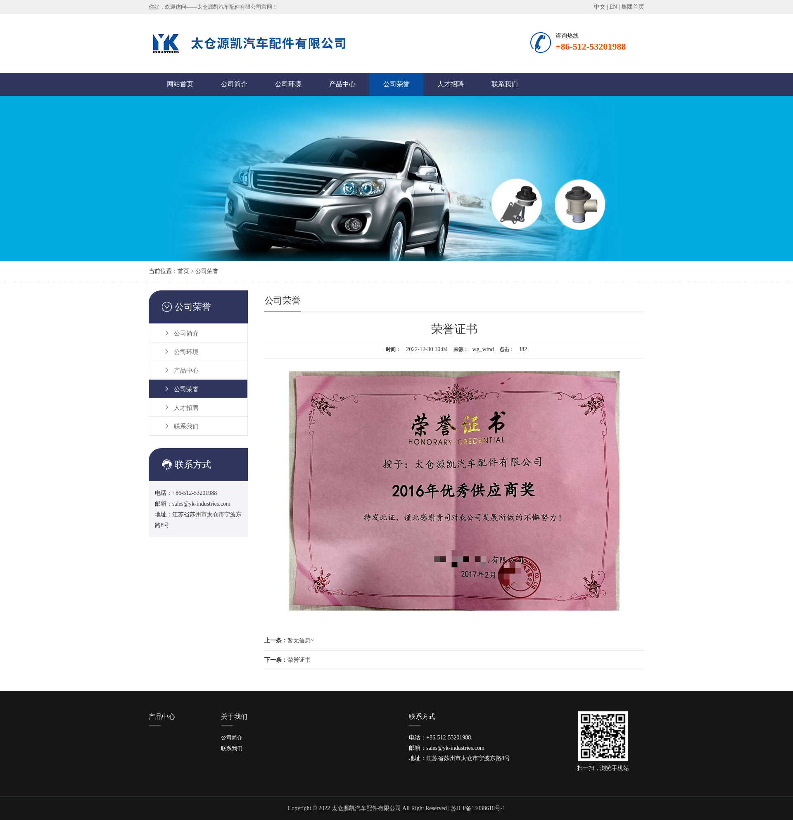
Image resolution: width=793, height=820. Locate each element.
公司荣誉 (396, 84)
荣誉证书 (287, 660)
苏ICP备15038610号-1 (478, 808)
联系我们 (504, 84)
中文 (599, 7)
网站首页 (180, 84)
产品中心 (342, 84)
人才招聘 (450, 84)
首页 (183, 271)
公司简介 (234, 84)
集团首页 (632, 7)
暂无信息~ (289, 640)
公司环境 (288, 84)
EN (613, 7)
